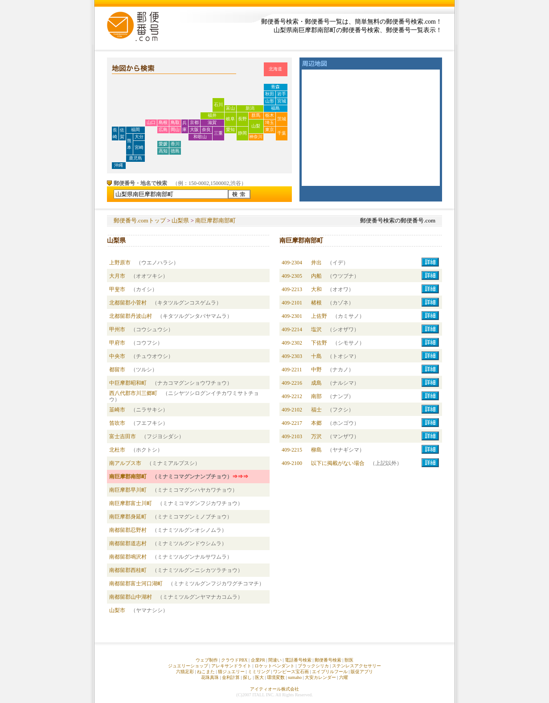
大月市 (117, 276)
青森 (275, 86)
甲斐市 (117, 289)
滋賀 (212, 122)
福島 (275, 108)
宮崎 (139, 147)
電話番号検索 (298, 660)
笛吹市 (117, 423)
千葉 (281, 133)
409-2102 (292, 410)
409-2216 (292, 383)
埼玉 (269, 122)
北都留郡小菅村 (128, 303)
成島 (316, 383)
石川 (218, 104)
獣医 (348, 660)
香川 (175, 143)
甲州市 (117, 329)
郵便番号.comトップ (140, 220)
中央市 (117, 356)
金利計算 (231, 677)
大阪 (194, 129)
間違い (275, 660)
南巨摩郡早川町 (128, 490)
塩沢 (316, 329)
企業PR (258, 660)
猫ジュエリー (231, 671)
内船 (316, 276)
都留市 (117, 369)
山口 (151, 122)
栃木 (269, 115)
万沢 (316, 436)
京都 (194, 122)
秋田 (269, 93)
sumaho (295, 677)
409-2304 (292, 262)
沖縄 (118, 165)
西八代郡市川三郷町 (133, 393)
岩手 (281, 93)
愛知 (230, 129)
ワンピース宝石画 (291, 671)
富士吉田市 (122, 436)
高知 (163, 150)
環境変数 (276, 677)
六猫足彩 (185, 671)
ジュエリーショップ (188, 665)
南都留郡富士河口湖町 (136, 583)
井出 (316, 262)
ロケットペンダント (274, 665)
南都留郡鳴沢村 (128, 557)
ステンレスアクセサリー (356, 665)
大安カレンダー (320, 677)
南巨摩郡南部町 (215, 220)
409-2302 (292, 343)
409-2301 (292, 316)
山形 (269, 101)
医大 (259, 677)
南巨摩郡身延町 (128, 517)
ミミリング (259, 671)
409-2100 (292, 463)
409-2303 (292, 356)
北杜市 (117, 450)
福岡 (135, 129)
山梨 (255, 125)
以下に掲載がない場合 (338, 463)
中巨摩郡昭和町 (128, 383)
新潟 (250, 108)
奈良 (206, 129)
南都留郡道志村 (128, 543)
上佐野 (319, 316)
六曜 (343, 677)
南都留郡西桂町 (128, 570)
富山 (230, 108)
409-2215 (292, 450)
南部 (316, 396)
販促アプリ (362, 671)
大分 (139, 136)
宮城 (281, 101)
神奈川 (255, 136)
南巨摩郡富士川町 (130, 503)
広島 (163, 129)
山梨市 (117, 610)
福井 (212, 115)
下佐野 (319, 343)
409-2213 (292, 289)
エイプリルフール (330, 671)
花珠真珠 (210, 677)
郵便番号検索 (328, 660)
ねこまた (206, 671)
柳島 (316, 450)
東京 (269, 129)
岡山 (175, 129)
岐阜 (230, 118)
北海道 (275, 68)
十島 (316, 356)
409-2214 (292, 329)
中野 (316, 369)
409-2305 (292, 276)
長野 (242, 118)
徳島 (175, 150)
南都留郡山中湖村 (130, 597)
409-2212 (292, 396)
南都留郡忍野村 (128, 530)
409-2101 (292, 303)
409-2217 (292, 423)
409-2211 (292, 369)
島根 (163, 122)
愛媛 (163, 143)
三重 (218, 133)
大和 (316, 289)
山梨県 (180, 220)
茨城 (281, 118)
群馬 (255, 115)
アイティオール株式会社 (274, 689)
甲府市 (117, 343)
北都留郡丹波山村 (130, 316)
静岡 (242, 133)
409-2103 (292, 436)
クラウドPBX (234, 660)
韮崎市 (117, 410)
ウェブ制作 (207, 660)
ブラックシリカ (313, 665)
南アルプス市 (125, 463)
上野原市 (120, 262)
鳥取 (175, 122)
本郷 (316, 423)
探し (247, 677)
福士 (316, 410)
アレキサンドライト (231, 665)
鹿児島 (135, 158)
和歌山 (200, 136)
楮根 (316, 303)
